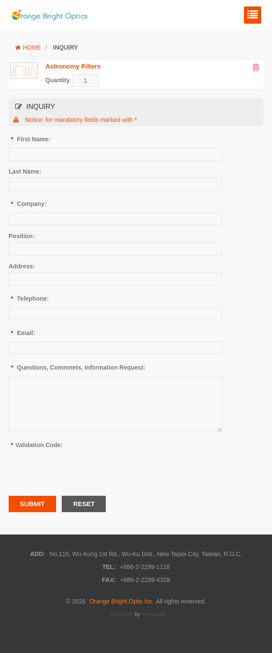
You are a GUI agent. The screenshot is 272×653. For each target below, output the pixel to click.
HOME (28, 47)
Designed (122, 614)
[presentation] (74, 470)
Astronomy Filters (73, 66)
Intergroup (154, 614)
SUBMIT (32, 503)
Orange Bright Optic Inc (120, 601)
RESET (84, 503)
